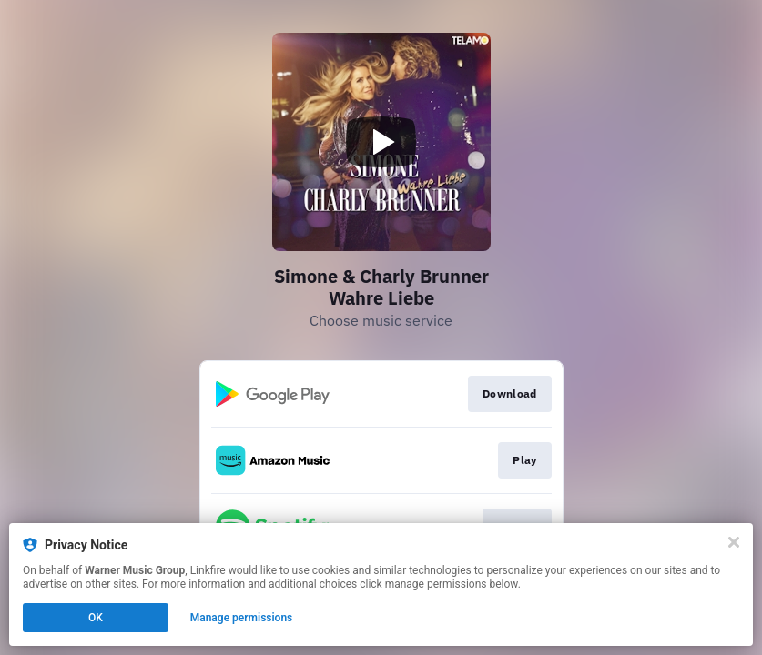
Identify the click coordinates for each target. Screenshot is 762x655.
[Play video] (381, 141)
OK (95, 617)
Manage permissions (241, 617)
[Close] (733, 542)
